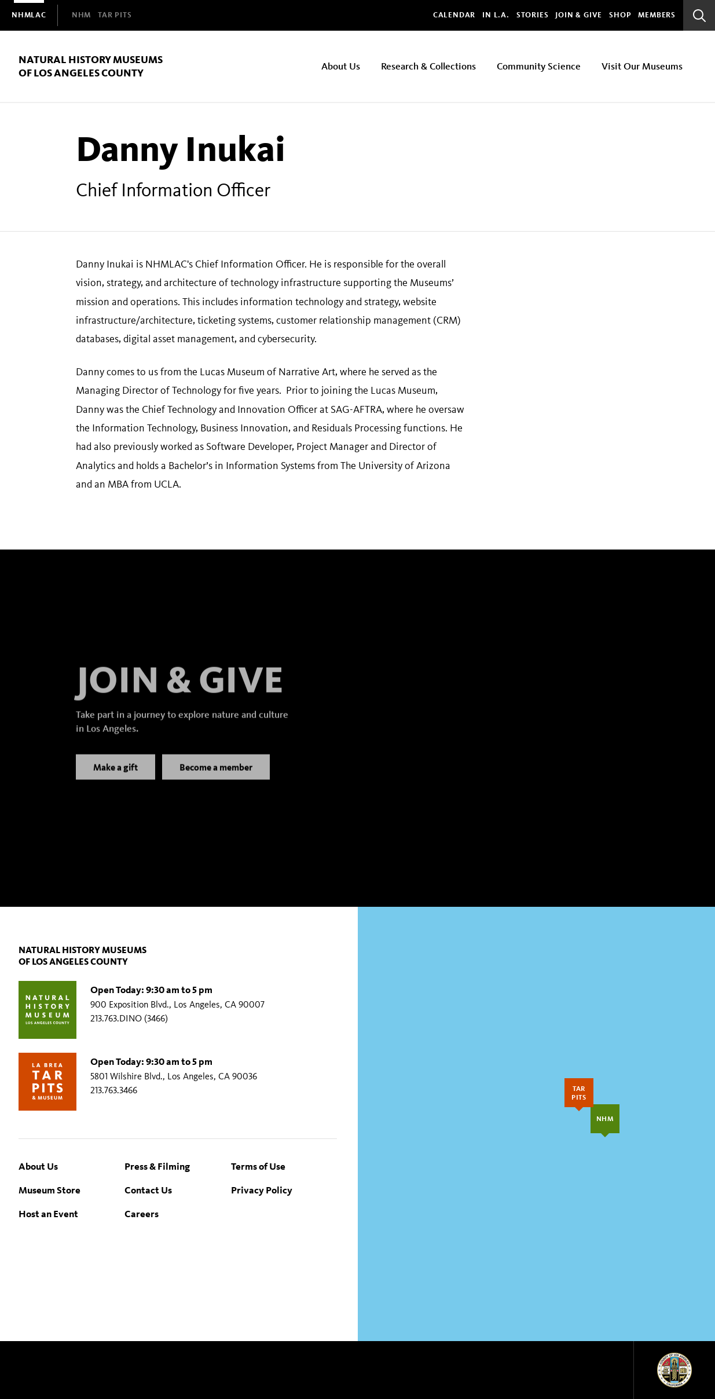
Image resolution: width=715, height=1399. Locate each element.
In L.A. (495, 15)
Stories (532, 15)
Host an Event (48, 1213)
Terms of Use (258, 1166)
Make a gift (115, 779)
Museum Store (49, 1190)
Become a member (215, 779)
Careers (141, 1213)
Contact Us (148, 1190)
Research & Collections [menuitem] (428, 66)
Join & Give (578, 15)
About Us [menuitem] (340, 66)
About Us (38, 1166)
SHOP (620, 15)
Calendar (454, 15)
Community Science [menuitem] (539, 66)
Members (657, 15)
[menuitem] (29, 15)
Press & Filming (157, 1166)
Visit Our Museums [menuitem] (642, 66)
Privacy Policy (261, 1190)
